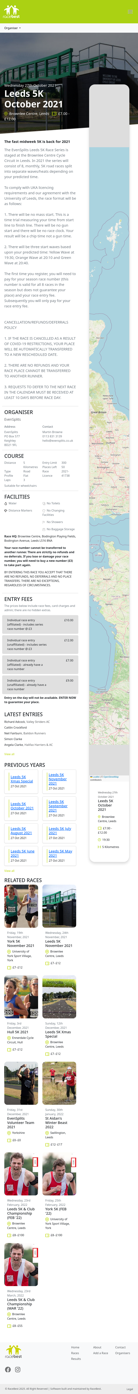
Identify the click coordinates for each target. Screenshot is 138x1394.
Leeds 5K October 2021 (22, 805)
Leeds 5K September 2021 (58, 806)
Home (75, 1347)
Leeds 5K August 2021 (21, 830)
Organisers (122, 1353)
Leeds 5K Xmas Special (22, 779)
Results (76, 1359)
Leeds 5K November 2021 (58, 779)
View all (9, 754)
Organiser (11, 28)
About (97, 1347)
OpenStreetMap (111, 777)
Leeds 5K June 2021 (22, 853)
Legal (130, 1389)
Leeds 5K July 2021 (60, 830)
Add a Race (100, 1353)
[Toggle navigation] (130, 11)
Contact (120, 1347)
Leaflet (94, 777)
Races (75, 1353)
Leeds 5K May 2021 (60, 853)
